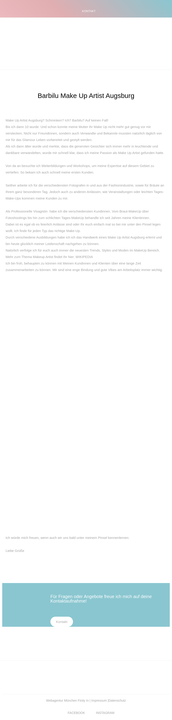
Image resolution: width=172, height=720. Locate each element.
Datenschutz (117, 700)
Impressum (99, 700)
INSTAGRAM (105, 713)
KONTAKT (88, 11)
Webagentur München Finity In (68, 700)
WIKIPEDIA (84, 257)
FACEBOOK (76, 713)
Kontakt (61, 622)
